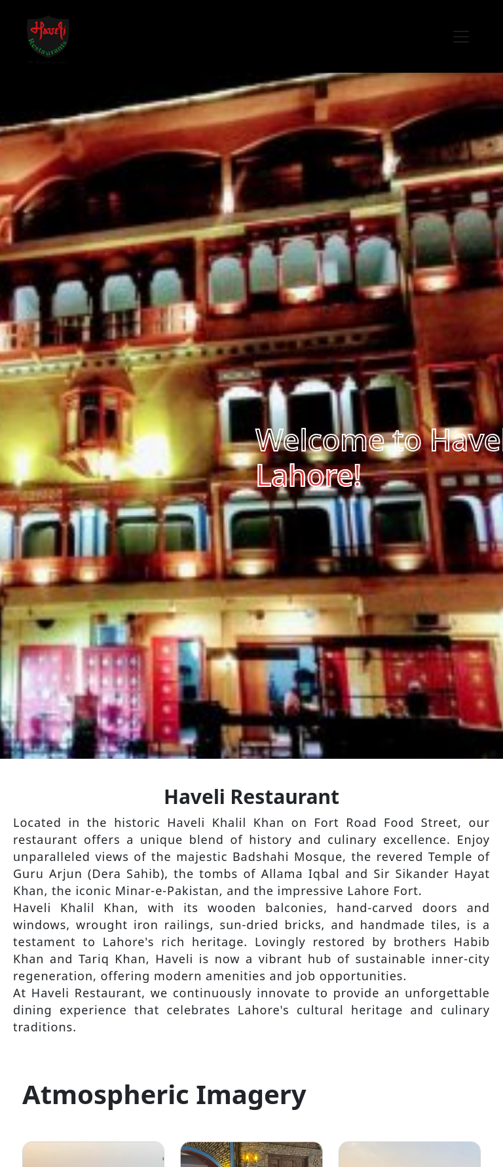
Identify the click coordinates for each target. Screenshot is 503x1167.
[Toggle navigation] (461, 37)
